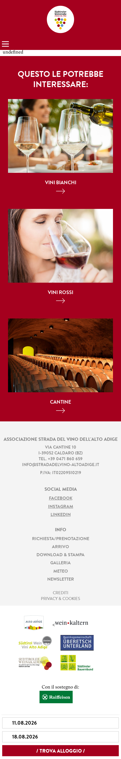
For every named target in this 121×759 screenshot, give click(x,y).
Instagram (60, 507)
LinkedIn (61, 515)
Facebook (60, 498)
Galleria (60, 563)
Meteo (60, 571)
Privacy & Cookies (60, 599)
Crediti (60, 593)
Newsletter (60, 579)
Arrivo (60, 547)
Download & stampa (60, 555)
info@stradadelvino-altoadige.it (60, 465)
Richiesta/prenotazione (60, 539)
